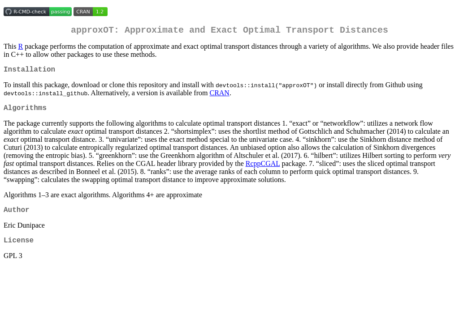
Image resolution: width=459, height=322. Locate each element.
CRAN (219, 96)
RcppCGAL (263, 169)
